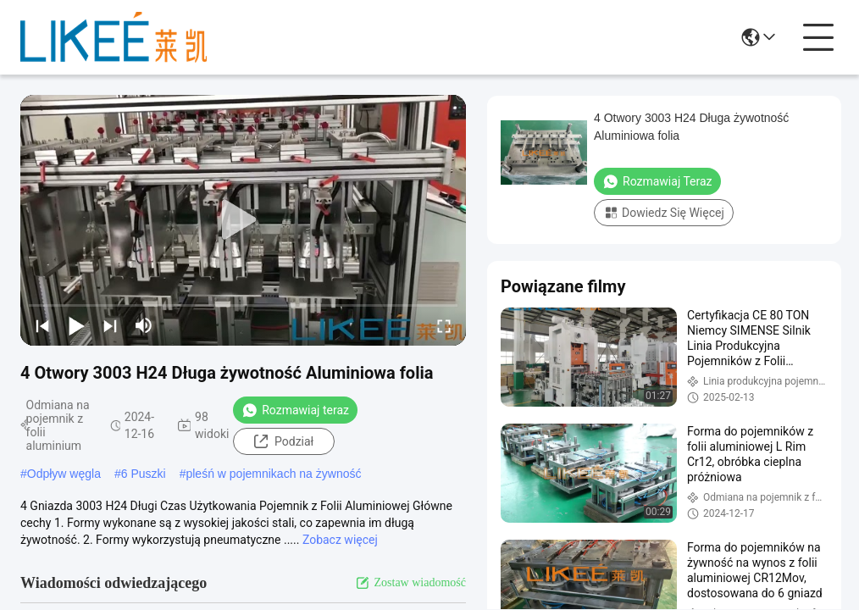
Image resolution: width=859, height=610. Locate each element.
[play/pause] (76, 325)
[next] (110, 325)
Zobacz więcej (340, 539)
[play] (243, 220)
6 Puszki (143, 473)
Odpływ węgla (64, 473)
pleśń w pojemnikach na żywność (273, 473)
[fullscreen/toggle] (444, 325)
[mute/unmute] (144, 325)
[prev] (42, 325)
